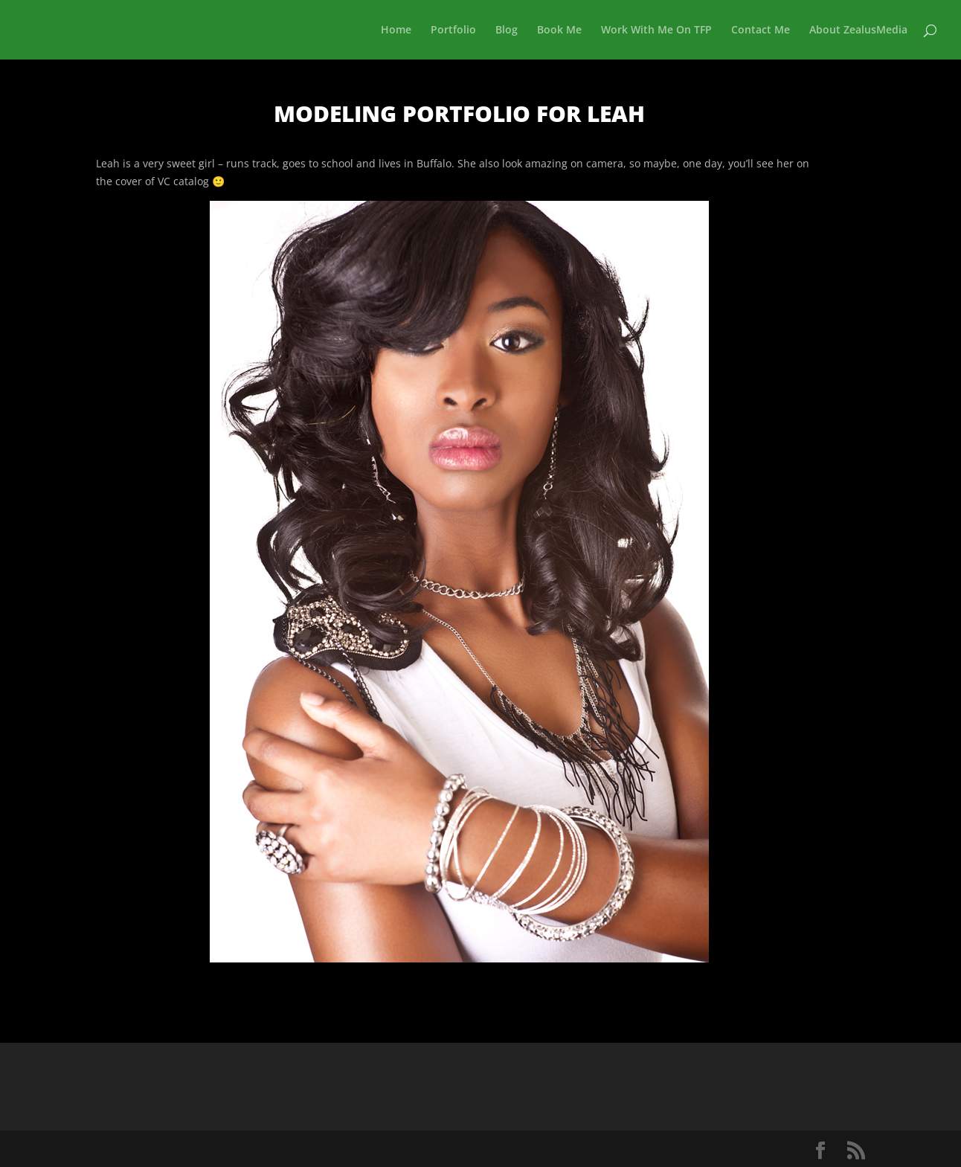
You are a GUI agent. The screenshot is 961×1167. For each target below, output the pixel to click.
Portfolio (453, 30)
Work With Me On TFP (656, 30)
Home (396, 30)
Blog (506, 30)
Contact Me (760, 30)
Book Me (559, 30)
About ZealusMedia (858, 30)
